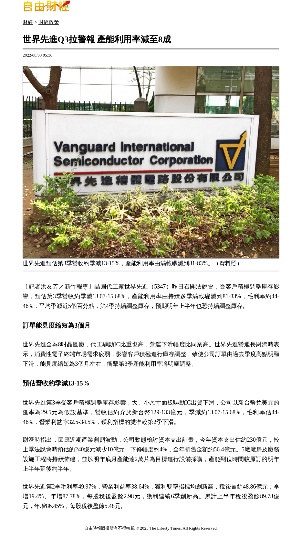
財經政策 (48, 22)
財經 (28, 22)
